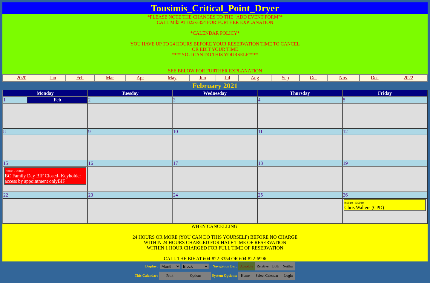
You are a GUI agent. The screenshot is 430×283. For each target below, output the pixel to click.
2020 (21, 77)
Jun (202, 77)
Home (245, 275)
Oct (313, 77)
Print (169, 275)
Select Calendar (267, 275)
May (172, 77)
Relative (263, 266)
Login (288, 275)
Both (275, 266)
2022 (408, 77)
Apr (140, 77)
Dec (375, 77)
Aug (255, 77)
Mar (110, 77)
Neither (288, 266)
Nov (343, 77)
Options (195, 275)
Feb (80, 77)
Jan (53, 77)
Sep (285, 77)
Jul (227, 77)
